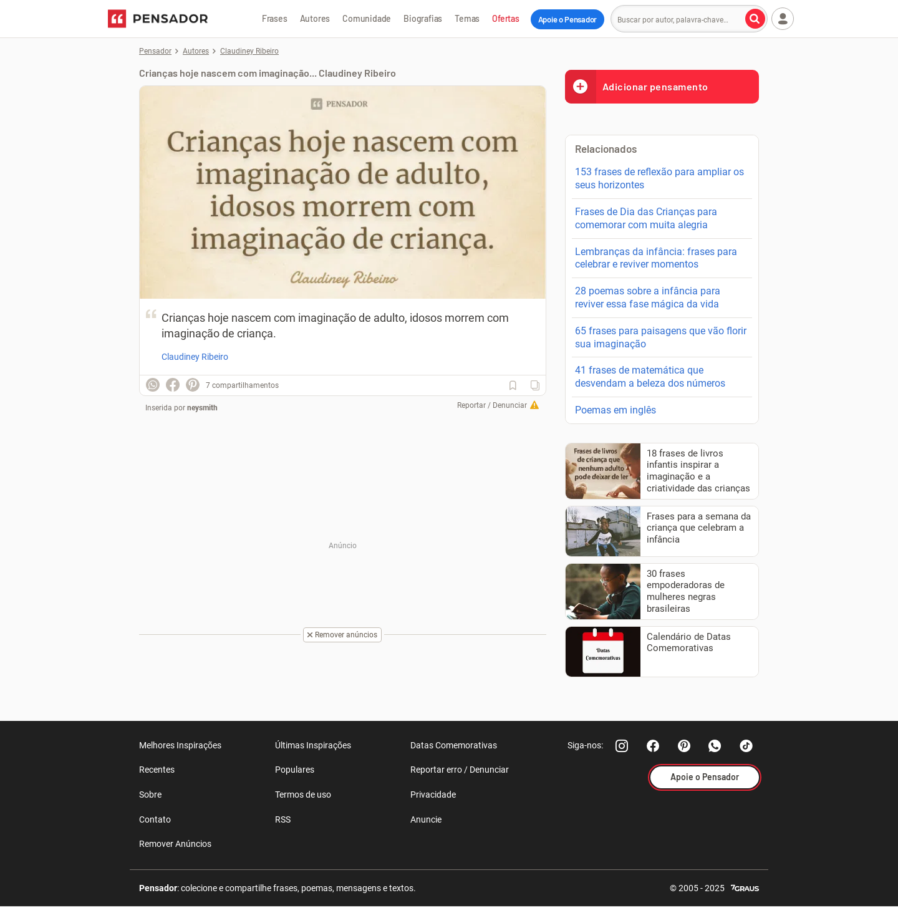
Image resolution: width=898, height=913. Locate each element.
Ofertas (505, 18)
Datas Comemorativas (453, 745)
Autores (315, 18)
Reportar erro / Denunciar (459, 770)
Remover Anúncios (175, 844)
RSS (283, 819)
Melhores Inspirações (180, 745)
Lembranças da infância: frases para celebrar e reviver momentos (656, 258)
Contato (155, 819)
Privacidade (433, 794)
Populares (294, 770)
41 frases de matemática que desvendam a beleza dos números (650, 376)
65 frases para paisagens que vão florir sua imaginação (660, 337)
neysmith (202, 407)
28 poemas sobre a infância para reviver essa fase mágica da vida (647, 297)
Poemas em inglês (615, 410)
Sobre (150, 794)
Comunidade (366, 18)
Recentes (157, 770)
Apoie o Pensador (567, 19)
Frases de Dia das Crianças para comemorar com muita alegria (646, 218)
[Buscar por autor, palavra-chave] (755, 19)
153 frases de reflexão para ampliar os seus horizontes (659, 178)
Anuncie (426, 819)
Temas (467, 18)
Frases (274, 18)
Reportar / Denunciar (492, 405)
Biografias (422, 18)
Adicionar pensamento (636, 86)
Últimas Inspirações (313, 745)
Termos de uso (303, 794)
